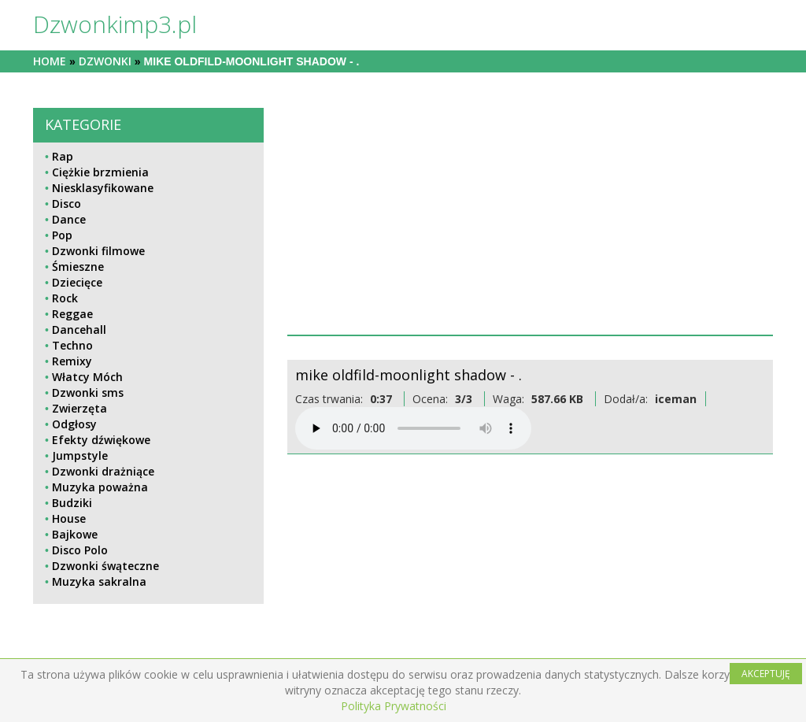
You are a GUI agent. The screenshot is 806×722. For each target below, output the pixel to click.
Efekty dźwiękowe (101, 439)
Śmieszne (78, 266)
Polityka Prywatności (393, 705)
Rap (62, 156)
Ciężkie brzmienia (100, 172)
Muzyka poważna (100, 486)
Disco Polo (80, 549)
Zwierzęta (79, 408)
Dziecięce (77, 282)
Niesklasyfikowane (102, 187)
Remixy (72, 361)
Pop (62, 235)
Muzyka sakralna (99, 581)
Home (49, 61)
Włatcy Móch (87, 376)
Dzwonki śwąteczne (105, 565)
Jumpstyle (80, 455)
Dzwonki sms (88, 392)
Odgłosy (74, 424)
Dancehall (79, 329)
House (69, 518)
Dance (69, 219)
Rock (65, 298)
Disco (66, 203)
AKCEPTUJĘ (765, 673)
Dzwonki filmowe (98, 250)
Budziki (72, 502)
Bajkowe (75, 534)
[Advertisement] (530, 218)
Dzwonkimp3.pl (115, 24)
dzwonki (105, 61)
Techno (72, 345)
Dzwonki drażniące (103, 471)
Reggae (72, 313)
